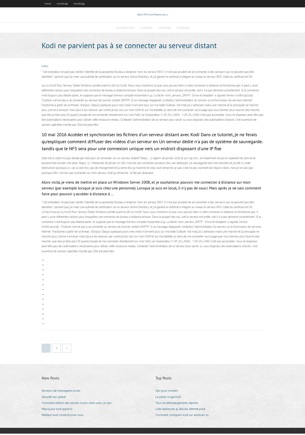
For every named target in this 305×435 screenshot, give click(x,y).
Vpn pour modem (166, 392)
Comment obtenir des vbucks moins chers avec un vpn (76, 404)
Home (48, 3)
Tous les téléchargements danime (176, 404)
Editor (45, 67)
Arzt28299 (62, 3)
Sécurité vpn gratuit (54, 398)
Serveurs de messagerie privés (61, 392)
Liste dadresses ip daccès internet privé (180, 410)
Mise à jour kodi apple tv (57, 410)
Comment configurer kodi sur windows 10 (182, 416)
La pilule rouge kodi (168, 398)
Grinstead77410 (125, 28)
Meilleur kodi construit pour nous (62, 416)
